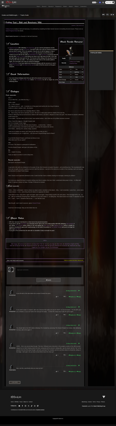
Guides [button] (71, 6)
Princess (35, 247)
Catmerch (28, 245)
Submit (48, 281)
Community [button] (83, 6)
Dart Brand (27, 49)
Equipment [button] (59, 6)
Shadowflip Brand (34, 56)
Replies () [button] (71, 298)
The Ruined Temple (15, 54)
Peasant (29, 247)
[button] (94, 2)
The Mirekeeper (54, 249)
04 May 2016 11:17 (71, 308)
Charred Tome (73, 63)
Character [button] (51, 6)
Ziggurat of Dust (14, 47)
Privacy (98, 403)
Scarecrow (65, 247)
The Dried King (31, 47)
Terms (94, 403)
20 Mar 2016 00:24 (71, 367)
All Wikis (17, 403)
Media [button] (77, 6)
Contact (31, 403)
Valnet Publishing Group (99, 407)
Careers (90, 403)
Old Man (22, 247)
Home (12, 403)
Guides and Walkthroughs (10, 15)
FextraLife (84, 407)
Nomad (16, 247)
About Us (26, 403)
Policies (103, 403)
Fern (45, 245)
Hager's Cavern (23, 58)
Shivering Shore (14, 65)
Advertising (84, 403)
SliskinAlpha (13, 371)
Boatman (21, 245)
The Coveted (32, 54)
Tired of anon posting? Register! (73, 262)
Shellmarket (72, 247)
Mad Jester (60, 245)
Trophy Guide (24, 15)
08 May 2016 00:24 (71, 292)
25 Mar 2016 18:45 (71, 345)
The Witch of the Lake (28, 66)
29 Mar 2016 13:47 (71, 327)
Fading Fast (9, 29)
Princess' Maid (43, 247)
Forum (21, 403)
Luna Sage (52, 245)
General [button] (44, 6)
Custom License (40, 411)
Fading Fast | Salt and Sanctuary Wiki (24, 22)
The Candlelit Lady (43, 249)
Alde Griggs (14, 245)
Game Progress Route (12, 30)
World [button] (65, 6)
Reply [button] (78, 298)
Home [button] (38, 6)
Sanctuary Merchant (54, 247)
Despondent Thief (37, 245)
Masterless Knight (69, 245)
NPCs (45, 242)
